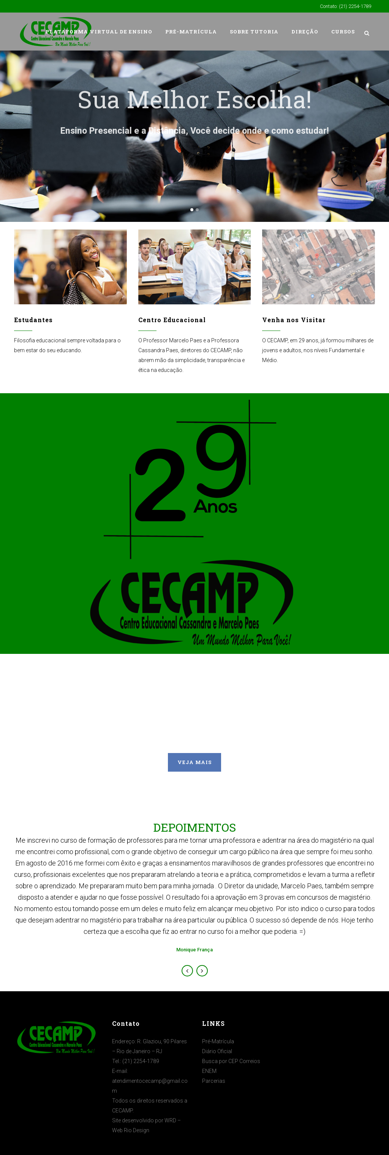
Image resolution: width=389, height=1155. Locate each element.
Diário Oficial (217, 1051)
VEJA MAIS (194, 762)
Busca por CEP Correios (231, 1061)
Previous (187, 970)
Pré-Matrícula (218, 1041)
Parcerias (213, 1081)
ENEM (209, 1071)
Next (202, 970)
